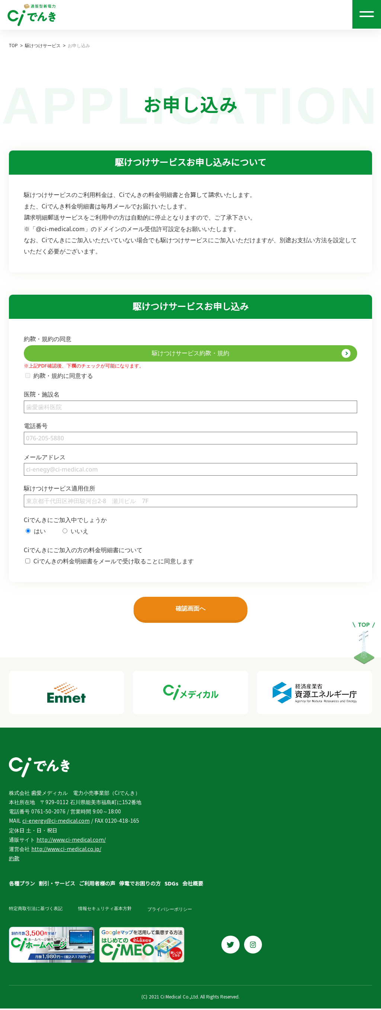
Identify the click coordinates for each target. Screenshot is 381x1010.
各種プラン (22, 886)
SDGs (171, 886)
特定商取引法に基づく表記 (36, 910)
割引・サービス (57, 886)
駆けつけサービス (43, 45)
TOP (13, 45)
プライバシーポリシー (175, 910)
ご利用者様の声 (97, 886)
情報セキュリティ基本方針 (108, 910)
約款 (14, 861)
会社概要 (192, 886)
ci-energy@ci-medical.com (56, 823)
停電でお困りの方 (140, 886)
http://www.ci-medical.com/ (71, 842)
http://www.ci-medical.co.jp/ (66, 851)
